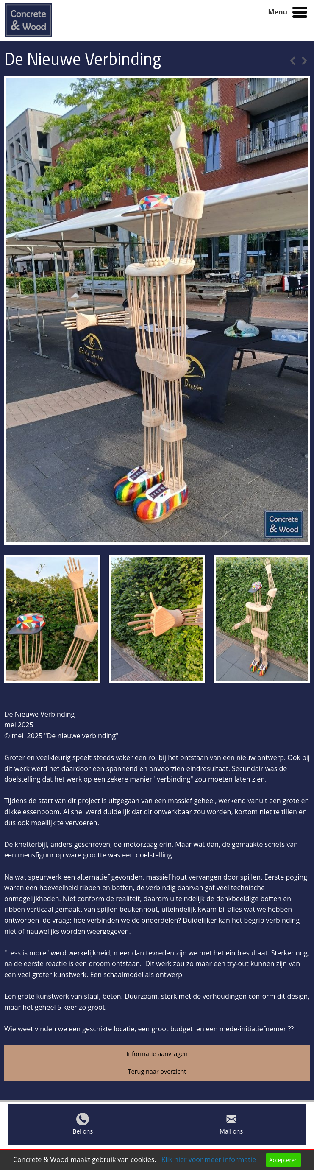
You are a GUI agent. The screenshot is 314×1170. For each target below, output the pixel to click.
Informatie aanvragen (157, 1054)
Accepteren (283, 1160)
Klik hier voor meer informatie (208, 1159)
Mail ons (231, 1133)
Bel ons (82, 1133)
